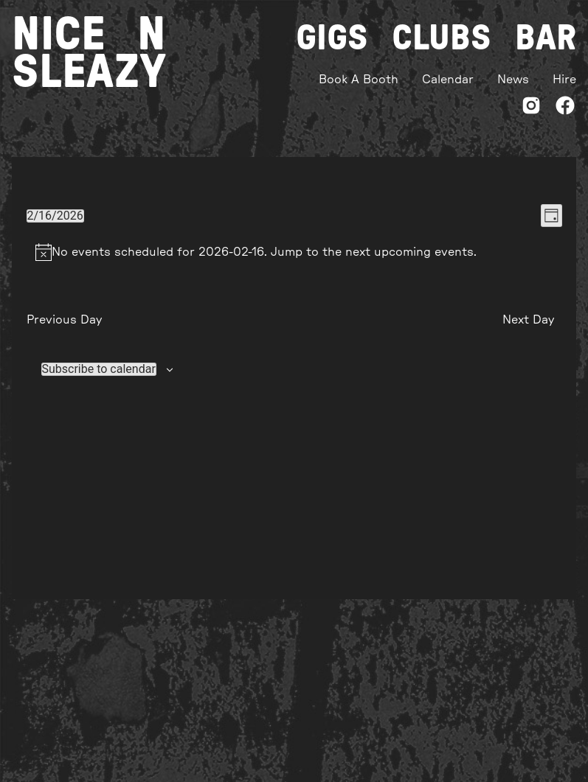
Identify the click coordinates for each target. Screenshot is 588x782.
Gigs (332, 38)
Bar (545, 38)
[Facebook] (565, 108)
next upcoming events (409, 252)
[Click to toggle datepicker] (55, 216)
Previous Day (64, 320)
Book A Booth (358, 79)
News (513, 79)
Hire (564, 79)
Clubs (441, 38)
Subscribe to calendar (99, 369)
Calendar (448, 79)
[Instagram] (531, 108)
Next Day (528, 320)
